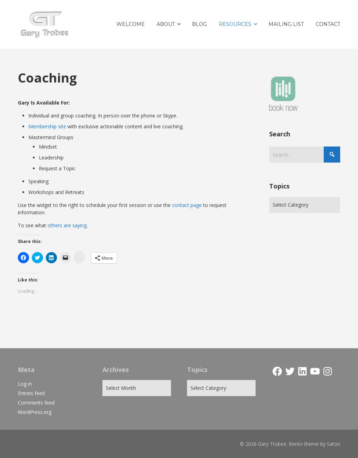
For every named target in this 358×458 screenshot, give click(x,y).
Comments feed (36, 402)
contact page (187, 205)
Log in (25, 383)
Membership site (47, 126)
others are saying (67, 225)
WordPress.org (34, 412)
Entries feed (31, 393)
